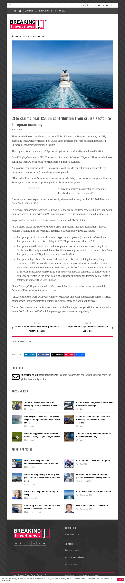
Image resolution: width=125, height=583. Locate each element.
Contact (20, 575)
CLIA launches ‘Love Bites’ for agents (93, 460)
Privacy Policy (30, 575)
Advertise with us (72, 534)
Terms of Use (42, 575)
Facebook (43, 354)
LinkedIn (30, 354)
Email (69, 354)
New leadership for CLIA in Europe (92, 505)
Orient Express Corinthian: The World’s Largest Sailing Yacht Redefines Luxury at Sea (42, 419)
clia (30, 341)
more (80, 354)
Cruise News (40, 36)
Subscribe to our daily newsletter (38, 374)
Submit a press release (74, 557)
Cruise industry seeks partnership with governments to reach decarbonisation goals (42, 477)
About (14, 575)
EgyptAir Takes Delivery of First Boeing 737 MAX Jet (48, 10)
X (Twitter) (57, 354)
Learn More (5, 581)
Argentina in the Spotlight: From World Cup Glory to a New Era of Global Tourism (93, 419)
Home (16, 36)
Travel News (26, 36)
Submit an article (72, 550)
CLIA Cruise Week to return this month (93, 491)
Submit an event (71, 564)
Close (120, 579)
